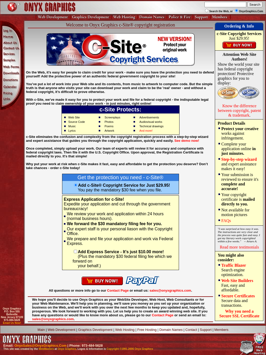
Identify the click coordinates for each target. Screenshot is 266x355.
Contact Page (118, 290)
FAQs (226, 220)
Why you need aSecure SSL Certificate (239, 313)
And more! (145, 130)
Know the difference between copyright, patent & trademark (239, 110)
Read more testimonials (239, 247)
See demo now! (186, 141)
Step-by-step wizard (239, 159)
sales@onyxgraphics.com (170, 290)
